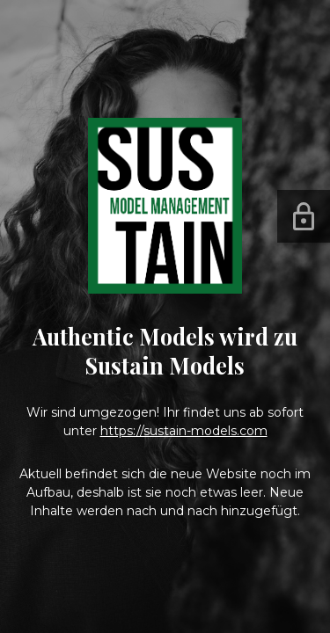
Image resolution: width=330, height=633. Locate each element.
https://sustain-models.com (184, 431)
